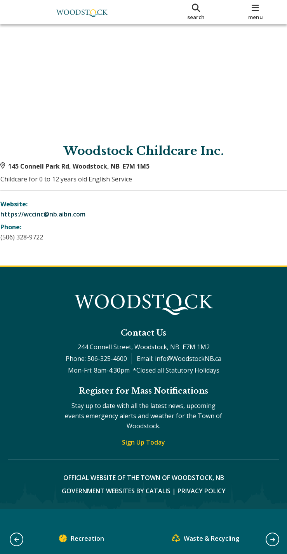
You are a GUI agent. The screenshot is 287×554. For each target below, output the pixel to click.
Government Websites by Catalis (116, 505)
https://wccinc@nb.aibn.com (50, 221)
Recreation (81, 540)
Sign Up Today (143, 457)
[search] (196, 12)
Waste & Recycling (205, 540)
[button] (16, 539)
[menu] (255, 12)
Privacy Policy (201, 505)
